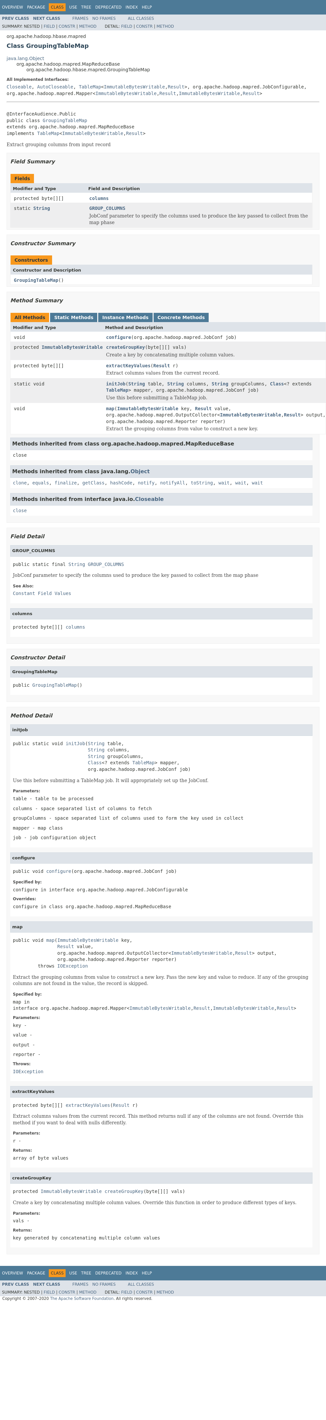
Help (147, 7)
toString (202, 482)
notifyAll (172, 482)
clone (20, 482)
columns (99, 198)
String (41, 208)
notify (146, 482)
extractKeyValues (128, 365)
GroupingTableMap (65, 120)
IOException (72, 966)
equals (40, 482)
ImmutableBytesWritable (134, 86)
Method (88, 26)
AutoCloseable (55, 86)
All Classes (141, 18)
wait (224, 482)
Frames (81, 18)
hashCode (121, 482)
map (110, 408)
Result (176, 86)
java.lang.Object (25, 58)
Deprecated (108, 7)
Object (140, 471)
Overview (12, 7)
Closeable (19, 86)
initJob (116, 383)
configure (118, 337)
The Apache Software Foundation (82, 1298)
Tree (86, 7)
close (20, 510)
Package (36, 7)
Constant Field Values (42, 593)
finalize (65, 482)
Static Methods (73, 317)
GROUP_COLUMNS (107, 208)
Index (132, 7)
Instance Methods (125, 317)
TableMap (90, 86)
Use (73, 7)
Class (277, 383)
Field (49, 26)
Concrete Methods (181, 317)
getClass (93, 482)
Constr (67, 26)
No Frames (104, 18)
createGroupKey (125, 347)
